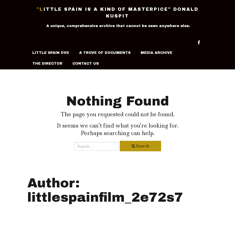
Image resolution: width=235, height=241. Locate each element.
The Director (47, 63)
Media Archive (156, 53)
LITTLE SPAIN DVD (50, 53)
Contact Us (85, 63)
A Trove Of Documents (105, 53)
